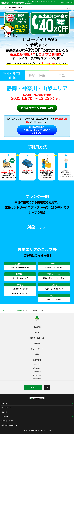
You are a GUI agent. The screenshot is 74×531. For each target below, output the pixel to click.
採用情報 (4, 509)
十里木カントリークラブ (20, 390)
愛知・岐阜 (37, 75)
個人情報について (7, 518)
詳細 (66, 3)
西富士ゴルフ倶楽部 (54, 396)
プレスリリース (6, 505)
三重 (61, 75)
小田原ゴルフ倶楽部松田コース (20, 364)
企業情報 (4, 500)
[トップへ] (47, 484)
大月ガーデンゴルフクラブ (54, 386)
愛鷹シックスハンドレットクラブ (54, 375)
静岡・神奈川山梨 (12, 75)
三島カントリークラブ (20, 386)
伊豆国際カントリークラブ (54, 364)
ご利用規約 (4, 513)
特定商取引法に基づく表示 (9, 522)
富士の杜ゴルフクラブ (20, 375)
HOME (33, 484)
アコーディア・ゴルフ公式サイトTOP (12, 407)
